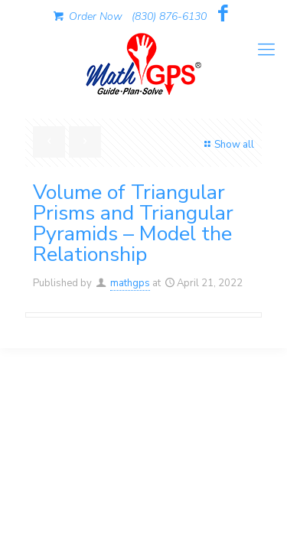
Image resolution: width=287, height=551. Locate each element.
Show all (227, 145)
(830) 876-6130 (169, 16)
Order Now (86, 16)
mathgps (130, 283)
